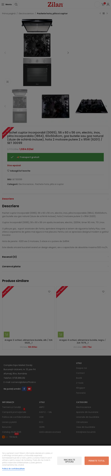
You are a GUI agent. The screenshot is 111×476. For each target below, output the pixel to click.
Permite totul (97, 460)
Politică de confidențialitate (13, 468)
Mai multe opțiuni (69, 460)
